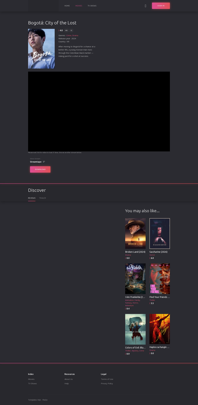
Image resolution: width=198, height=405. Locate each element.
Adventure (129, 305)
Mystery (135, 350)
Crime (68, 35)
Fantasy (128, 303)
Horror (152, 255)
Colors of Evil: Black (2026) (139, 347)
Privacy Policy (107, 383)
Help (67, 383)
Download (40, 169)
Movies (78, 6)
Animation (129, 300)
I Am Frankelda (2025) (136, 297)
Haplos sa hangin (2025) (161, 347)
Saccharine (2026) (158, 252)
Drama (75, 35)
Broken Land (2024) (135, 252)
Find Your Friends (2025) (161, 297)
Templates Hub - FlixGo (38, 400)
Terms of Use (107, 379)
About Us (69, 379)
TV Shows (92, 6)
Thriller (152, 300)
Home (67, 6)
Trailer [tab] (42, 198)
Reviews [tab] (31, 198)
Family (137, 300)
